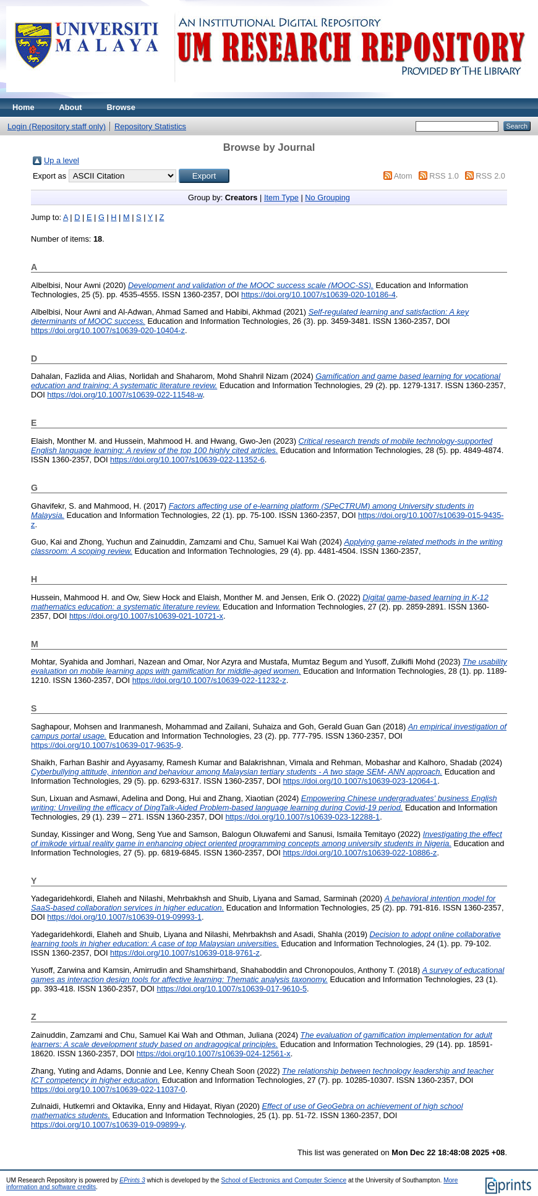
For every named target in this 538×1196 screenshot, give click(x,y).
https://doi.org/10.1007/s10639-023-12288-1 (302, 816)
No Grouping (327, 197)
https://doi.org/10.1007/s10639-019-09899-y (107, 1124)
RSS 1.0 (444, 175)
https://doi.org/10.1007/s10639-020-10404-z (108, 330)
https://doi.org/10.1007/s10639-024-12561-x (214, 1053)
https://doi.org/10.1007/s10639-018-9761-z (185, 952)
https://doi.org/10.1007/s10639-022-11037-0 (108, 1089)
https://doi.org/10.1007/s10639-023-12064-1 (360, 781)
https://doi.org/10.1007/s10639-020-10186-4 (318, 294)
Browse (121, 107)
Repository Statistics (150, 126)
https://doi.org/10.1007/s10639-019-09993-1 (124, 917)
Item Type (281, 197)
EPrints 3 (132, 1180)
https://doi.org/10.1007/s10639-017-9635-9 (106, 745)
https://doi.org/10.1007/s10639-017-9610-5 (231, 988)
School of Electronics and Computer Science (284, 1180)
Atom (403, 175)
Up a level (61, 160)
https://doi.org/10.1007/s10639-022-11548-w (124, 394)
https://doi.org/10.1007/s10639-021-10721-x (146, 616)
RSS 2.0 (490, 175)
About (70, 107)
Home (23, 107)
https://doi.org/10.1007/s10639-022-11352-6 (187, 459)
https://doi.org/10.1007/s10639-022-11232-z (209, 680)
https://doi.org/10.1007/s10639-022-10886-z (360, 852)
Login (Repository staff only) (56, 126)
